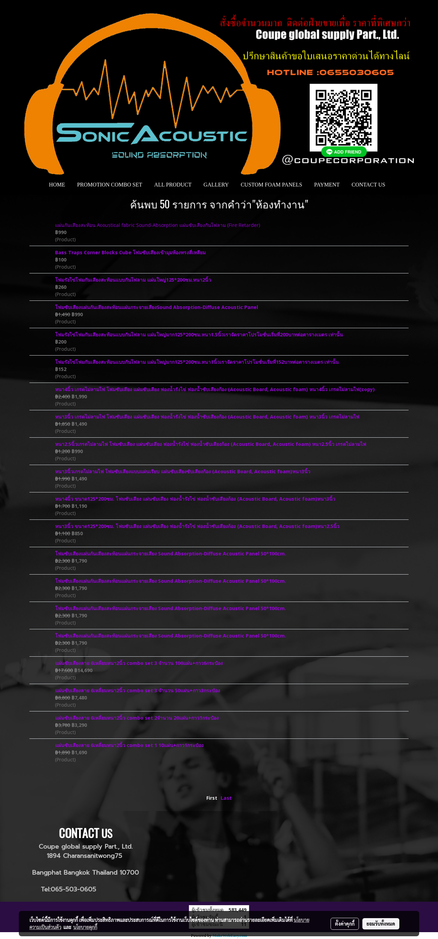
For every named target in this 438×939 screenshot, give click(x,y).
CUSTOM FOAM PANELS (271, 185)
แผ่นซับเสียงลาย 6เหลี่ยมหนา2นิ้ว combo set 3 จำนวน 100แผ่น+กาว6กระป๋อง (139, 663)
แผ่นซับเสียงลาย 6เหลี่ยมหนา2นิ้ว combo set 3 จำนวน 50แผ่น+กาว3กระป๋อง (137, 690)
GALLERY (216, 185)
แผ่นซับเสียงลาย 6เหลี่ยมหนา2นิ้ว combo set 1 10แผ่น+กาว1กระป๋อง (129, 745)
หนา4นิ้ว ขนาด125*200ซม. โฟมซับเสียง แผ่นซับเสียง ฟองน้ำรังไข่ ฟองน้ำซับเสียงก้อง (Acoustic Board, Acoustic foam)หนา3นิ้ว (195, 499)
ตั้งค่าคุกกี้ (345, 924)
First (211, 798)
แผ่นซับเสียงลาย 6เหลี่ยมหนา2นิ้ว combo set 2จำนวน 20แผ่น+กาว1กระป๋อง (137, 718)
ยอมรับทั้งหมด (380, 924)
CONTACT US (368, 185)
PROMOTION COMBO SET (109, 185)
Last (226, 798)
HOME (57, 185)
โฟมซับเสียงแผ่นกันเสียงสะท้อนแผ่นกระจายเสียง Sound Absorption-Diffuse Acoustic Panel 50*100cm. (170, 553)
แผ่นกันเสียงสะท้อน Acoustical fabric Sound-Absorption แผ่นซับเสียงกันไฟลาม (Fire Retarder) (157, 225)
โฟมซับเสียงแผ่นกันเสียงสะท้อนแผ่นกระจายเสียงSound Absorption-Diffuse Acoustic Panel (156, 307)
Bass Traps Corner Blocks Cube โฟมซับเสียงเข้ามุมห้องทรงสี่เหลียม (130, 252)
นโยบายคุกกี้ (85, 927)
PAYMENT (326, 185)
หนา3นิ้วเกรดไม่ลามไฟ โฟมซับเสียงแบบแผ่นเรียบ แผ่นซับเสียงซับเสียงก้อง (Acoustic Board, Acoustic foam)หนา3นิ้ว (182, 471)
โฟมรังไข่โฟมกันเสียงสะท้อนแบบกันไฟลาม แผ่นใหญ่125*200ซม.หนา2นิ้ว (133, 279)
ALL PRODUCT (172, 185)
